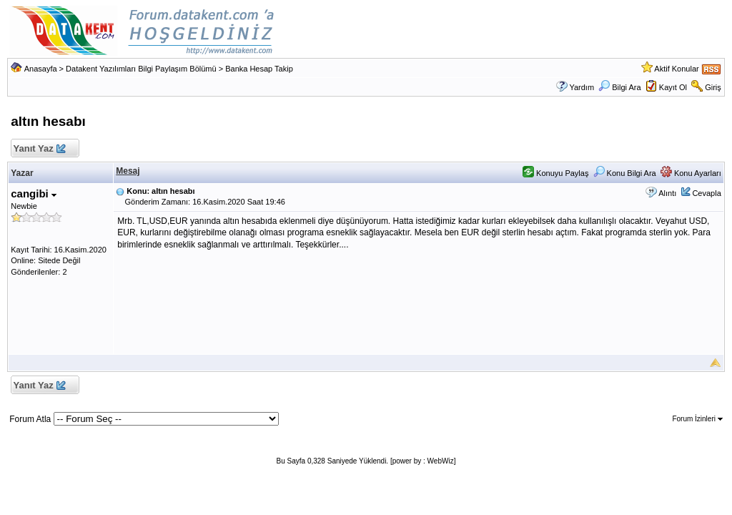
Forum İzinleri (697, 419)
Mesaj (127, 171)
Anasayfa (40, 68)
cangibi (33, 193)
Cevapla (706, 193)
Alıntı (667, 193)
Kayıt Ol (673, 87)
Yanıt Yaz (39, 149)
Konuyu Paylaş (555, 173)
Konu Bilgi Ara (624, 173)
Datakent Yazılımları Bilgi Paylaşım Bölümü (141, 68)
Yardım (581, 87)
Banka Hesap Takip (259, 68)
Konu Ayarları (691, 173)
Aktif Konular (676, 68)
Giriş (713, 87)
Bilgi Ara (619, 87)
